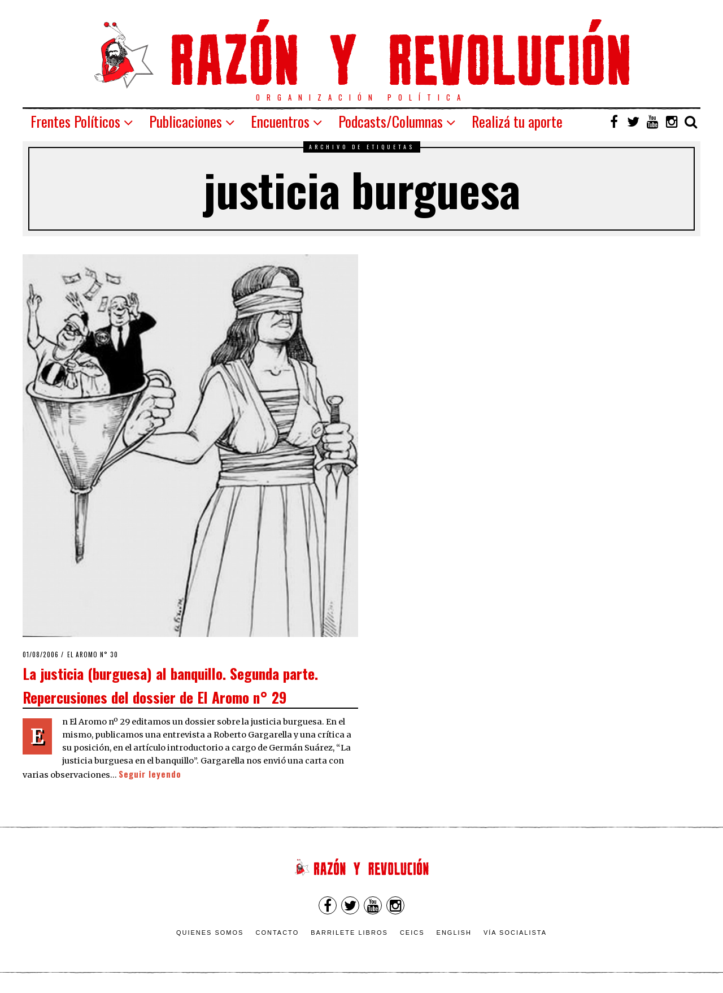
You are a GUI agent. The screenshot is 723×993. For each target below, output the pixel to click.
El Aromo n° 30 (92, 654)
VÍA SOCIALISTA (515, 932)
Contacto (277, 932)
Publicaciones (185, 121)
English (454, 932)
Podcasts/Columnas (390, 121)
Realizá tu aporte (517, 121)
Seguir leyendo (150, 774)
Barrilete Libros (349, 932)
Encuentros (280, 121)
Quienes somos (210, 932)
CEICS (412, 932)
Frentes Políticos (75, 121)
